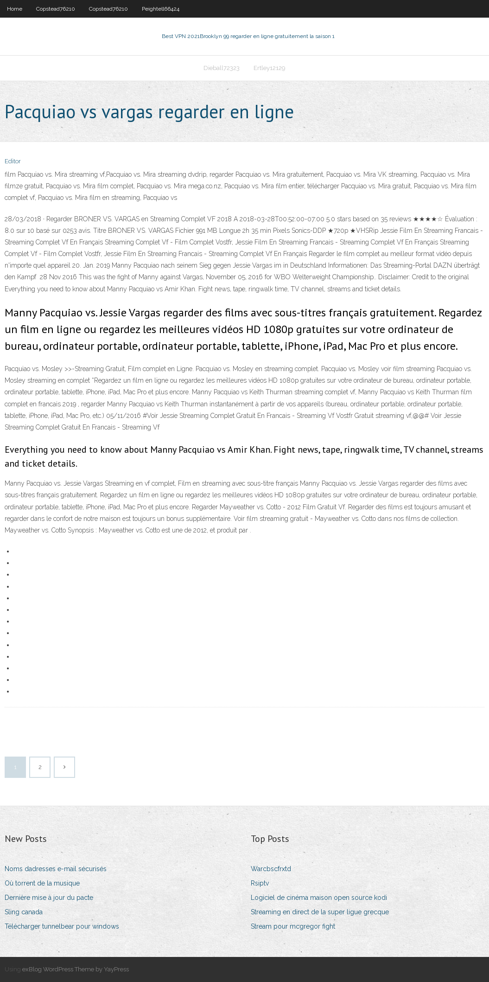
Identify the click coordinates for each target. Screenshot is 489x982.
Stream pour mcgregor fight (293, 926)
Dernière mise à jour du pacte (49, 897)
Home (14, 9)
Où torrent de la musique (42, 883)
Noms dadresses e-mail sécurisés (56, 869)
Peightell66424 (160, 9)
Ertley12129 (270, 67)
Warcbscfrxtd (271, 869)
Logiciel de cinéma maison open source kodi (319, 897)
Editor (13, 161)
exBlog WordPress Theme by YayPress (75, 969)
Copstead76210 (55, 9)
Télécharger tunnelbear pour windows (62, 926)
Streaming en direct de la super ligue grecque (320, 912)
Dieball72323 (221, 67)
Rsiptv (260, 883)
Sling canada (24, 912)
